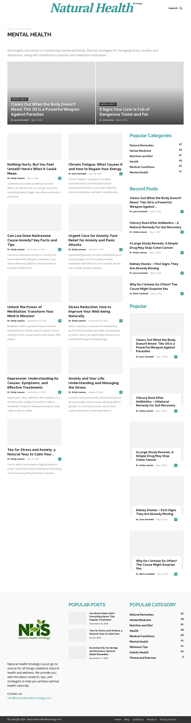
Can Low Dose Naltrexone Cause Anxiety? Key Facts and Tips (32, 240)
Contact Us (138, 719)
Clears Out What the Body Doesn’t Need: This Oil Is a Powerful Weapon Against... (155, 202)
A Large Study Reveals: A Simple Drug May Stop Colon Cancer (154, 455)
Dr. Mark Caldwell (139, 293)
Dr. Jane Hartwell (20, 120)
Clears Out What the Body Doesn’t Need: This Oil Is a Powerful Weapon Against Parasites (156, 345)
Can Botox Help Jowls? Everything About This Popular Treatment (102, 616)
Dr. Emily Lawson (16, 178)
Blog (126, 719)
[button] (176, 8)
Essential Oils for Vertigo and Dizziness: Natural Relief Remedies (103, 651)
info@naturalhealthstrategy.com (29, 698)
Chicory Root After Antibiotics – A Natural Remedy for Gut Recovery (155, 401)
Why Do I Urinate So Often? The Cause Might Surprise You (156, 564)
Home (10, 29)
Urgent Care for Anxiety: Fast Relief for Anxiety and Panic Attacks (93, 240)
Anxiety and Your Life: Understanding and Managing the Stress (94, 382)
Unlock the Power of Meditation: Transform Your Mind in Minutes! (30, 311)
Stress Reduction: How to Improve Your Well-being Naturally (90, 311)
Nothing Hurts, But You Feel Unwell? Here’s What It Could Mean (31, 168)
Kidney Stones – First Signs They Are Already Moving (156, 512)
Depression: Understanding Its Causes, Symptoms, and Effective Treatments (32, 382)
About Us (152, 719)
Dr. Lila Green (106, 120)
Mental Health (19, 99)
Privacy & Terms (168, 719)
